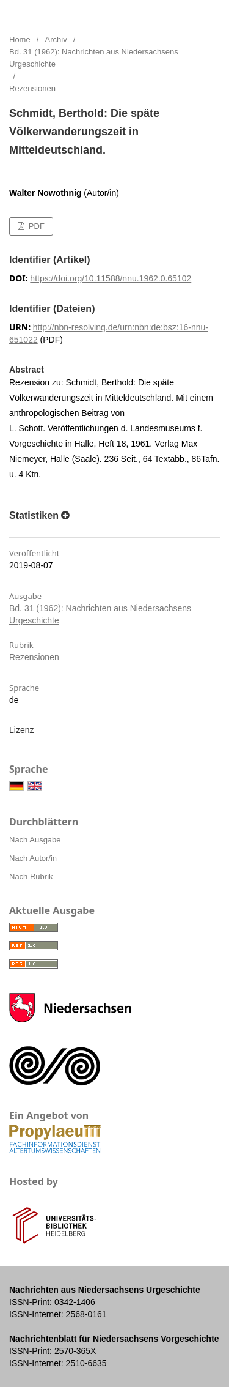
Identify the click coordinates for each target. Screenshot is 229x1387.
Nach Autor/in (33, 858)
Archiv (56, 39)
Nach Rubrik (31, 876)
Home (20, 39)
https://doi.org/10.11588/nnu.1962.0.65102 (110, 278)
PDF (35, 226)
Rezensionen (34, 657)
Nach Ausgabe (35, 839)
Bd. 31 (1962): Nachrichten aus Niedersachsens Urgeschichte (93, 58)
